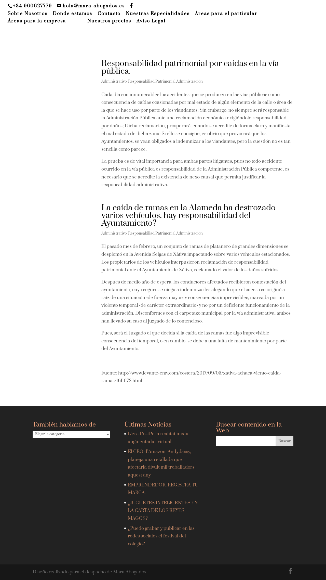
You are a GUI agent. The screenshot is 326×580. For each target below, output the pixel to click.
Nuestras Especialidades (157, 14)
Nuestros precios (109, 21)
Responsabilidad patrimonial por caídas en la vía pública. (190, 67)
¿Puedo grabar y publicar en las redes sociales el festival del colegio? (161, 536)
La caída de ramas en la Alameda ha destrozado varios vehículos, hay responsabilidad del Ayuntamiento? (188, 215)
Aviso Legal (151, 21)
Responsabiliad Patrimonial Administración (165, 81)
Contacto (109, 14)
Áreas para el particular (226, 14)
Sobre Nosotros (27, 14)
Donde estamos (72, 14)
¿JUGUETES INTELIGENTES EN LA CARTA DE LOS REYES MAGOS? (163, 510)
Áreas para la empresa (37, 21)
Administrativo (114, 81)
